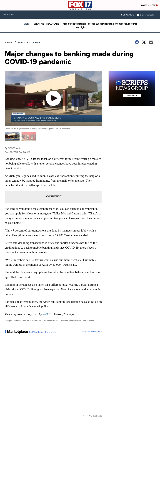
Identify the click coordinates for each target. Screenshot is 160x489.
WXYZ (46, 314)
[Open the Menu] (4, 5)
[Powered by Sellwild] (97, 416)
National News (29, 42)
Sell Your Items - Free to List (42, 332)
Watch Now (149, 5)
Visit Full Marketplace (92, 331)
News (8, 42)
